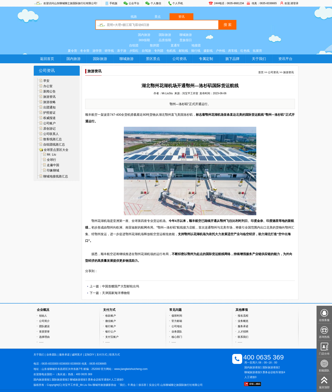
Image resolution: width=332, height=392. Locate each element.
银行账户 (110, 326)
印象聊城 (53, 170)
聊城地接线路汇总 (55, 176)
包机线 (171, 50)
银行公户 (110, 331)
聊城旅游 (185, 35)
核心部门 (177, 336)
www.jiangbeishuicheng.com (130, 369)
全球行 (51, 159)
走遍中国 (53, 165)
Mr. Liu (51, 154)
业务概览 (243, 321)
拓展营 (257, 50)
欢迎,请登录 (291, 3)
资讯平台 (285, 59)
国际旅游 (165, 35)
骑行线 (195, 50)
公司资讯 (179, 59)
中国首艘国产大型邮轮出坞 (120, 286)
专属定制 (206, 59)
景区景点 (153, 59)
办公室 (48, 86)
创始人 (43, 315)
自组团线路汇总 (54, 144)
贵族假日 (185, 40)
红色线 (245, 50)
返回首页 (47, 59)
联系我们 (243, 336)
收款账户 (110, 315)
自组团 (133, 45)
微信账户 (110, 321)
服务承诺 (243, 326)
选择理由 (44, 336)
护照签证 (49, 112)
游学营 (97, 50)
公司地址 (177, 326)
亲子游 (121, 50)
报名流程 (243, 315)
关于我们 (259, 59)
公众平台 (134, 3)
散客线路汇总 (52, 139)
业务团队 (177, 331)
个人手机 (177, 3)
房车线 (232, 50)
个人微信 (156, 3)
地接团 (196, 45)
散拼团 (154, 45)
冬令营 (84, 50)
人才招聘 (243, 331)
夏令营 (72, 50)
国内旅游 (144, 35)
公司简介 (44, 321)
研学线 (109, 50)
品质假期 (165, 40)
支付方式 (101, 354)
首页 (261, 72)
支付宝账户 (112, 336)
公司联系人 (51, 134)
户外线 (220, 50)
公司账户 (49, 123)
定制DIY (89, 354)
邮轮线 (183, 50)
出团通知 (49, 107)
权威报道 (49, 118)
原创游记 (49, 128)
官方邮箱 (177, 321)
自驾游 (146, 50)
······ (41, 342)
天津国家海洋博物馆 (116, 293)
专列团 (158, 50)
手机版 (113, 3)
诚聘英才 (77, 354)
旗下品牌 (232, 59)
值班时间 (177, 315)
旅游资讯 (49, 96)
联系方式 (114, 354)
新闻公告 (49, 91)
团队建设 (44, 326)
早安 (46, 81)
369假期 (144, 40)
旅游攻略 (49, 102)
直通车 (175, 45)
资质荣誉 (44, 331)
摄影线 (208, 50)
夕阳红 (134, 50)
